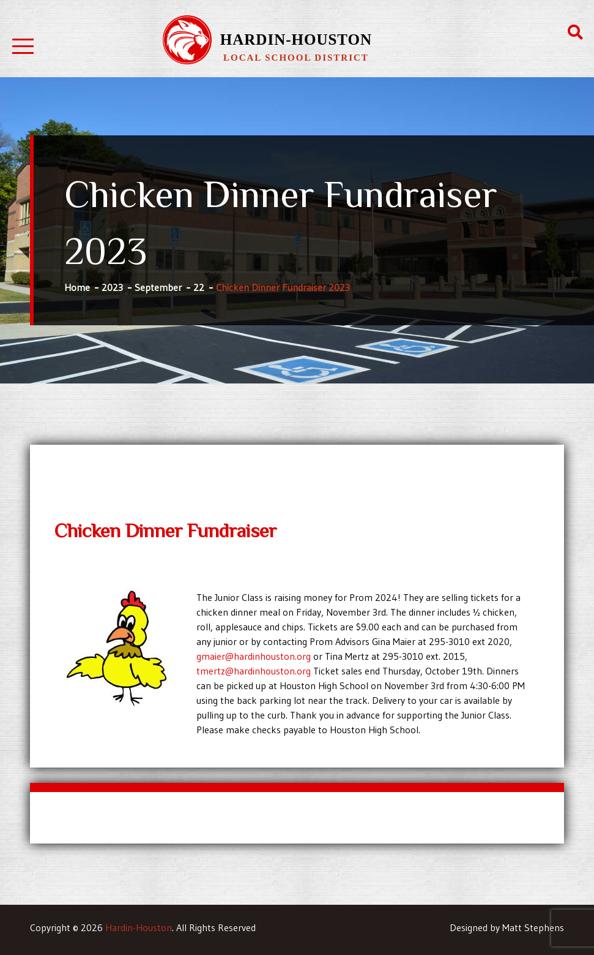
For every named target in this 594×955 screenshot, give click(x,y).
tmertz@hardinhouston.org (253, 671)
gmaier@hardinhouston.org (253, 656)
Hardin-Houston (296, 39)
